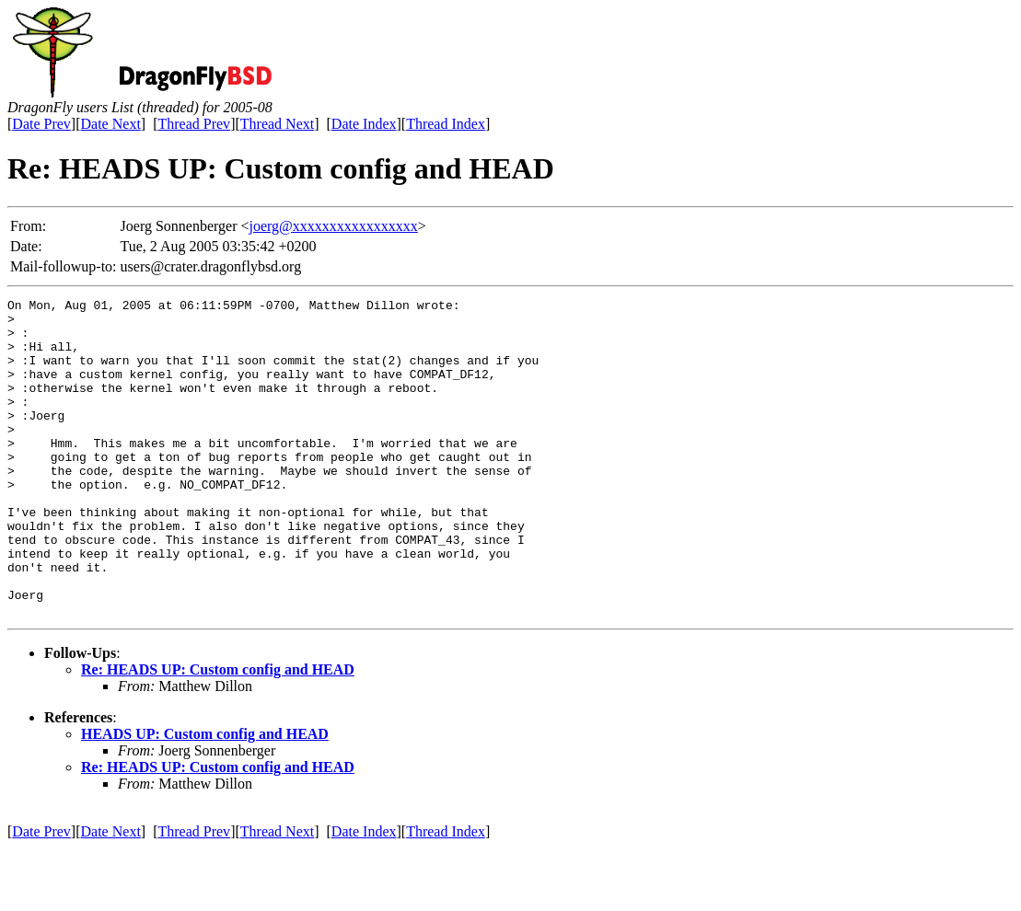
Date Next (111, 124)
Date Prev (41, 124)
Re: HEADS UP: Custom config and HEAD (217, 733)
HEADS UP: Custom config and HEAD (205, 797)
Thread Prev (193, 124)
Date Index (364, 124)
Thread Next (277, 124)
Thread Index (445, 124)
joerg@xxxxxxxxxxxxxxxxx (333, 226)
